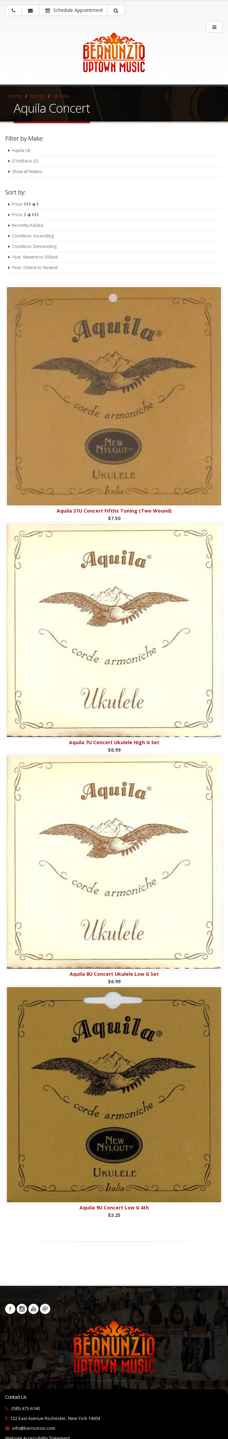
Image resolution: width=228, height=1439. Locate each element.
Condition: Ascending (33, 236)
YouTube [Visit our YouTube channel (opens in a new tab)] (33, 1309)
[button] (116, 10)
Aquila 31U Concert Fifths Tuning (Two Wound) (114, 510)
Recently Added (28, 225)
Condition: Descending (35, 246)
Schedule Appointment (74, 10)
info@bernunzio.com (33, 1428)
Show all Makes (27, 171)
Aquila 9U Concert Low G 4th (114, 1207)
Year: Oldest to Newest (35, 267)
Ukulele (61, 96)
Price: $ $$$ (26, 215)
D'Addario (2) (25, 161)
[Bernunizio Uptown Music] (114, 57)
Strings (37, 96)
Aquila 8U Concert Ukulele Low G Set (114, 974)
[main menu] (214, 27)
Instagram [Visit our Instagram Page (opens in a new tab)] (22, 1309)
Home (15, 96)
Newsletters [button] (45, 1309)
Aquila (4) (21, 150)
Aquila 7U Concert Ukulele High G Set (114, 742)
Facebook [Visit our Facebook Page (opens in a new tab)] (10, 1309)
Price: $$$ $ (26, 204)
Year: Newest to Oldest (35, 257)
